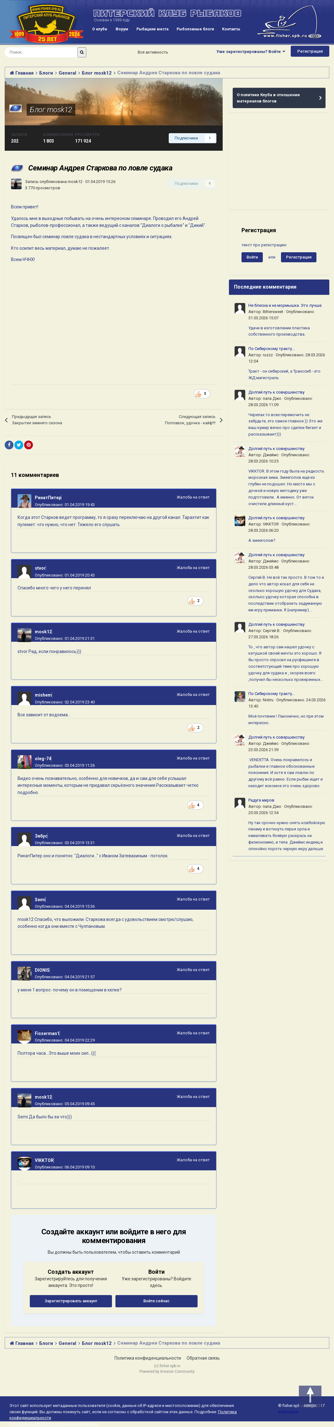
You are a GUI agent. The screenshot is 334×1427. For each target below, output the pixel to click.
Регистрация (310, 51)
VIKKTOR (44, 1160)
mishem (43, 695)
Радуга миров (261, 800)
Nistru (268, 700)
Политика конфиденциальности (147, 1358)
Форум (121, 29)
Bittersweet (273, 311)
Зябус (41, 836)
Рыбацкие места (152, 29)
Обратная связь (203, 1358)
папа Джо (272, 398)
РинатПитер (48, 497)
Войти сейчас (156, 1301)
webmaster (288, 1411)
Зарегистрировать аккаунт (71, 1301)
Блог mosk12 (51, 109)
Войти (252, 257)
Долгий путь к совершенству (276, 392)
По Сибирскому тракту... (271, 348)
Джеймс (270, 454)
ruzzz (268, 355)
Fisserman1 (47, 1033)
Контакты (231, 29)
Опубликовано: (65, 504)
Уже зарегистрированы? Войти (250, 51)
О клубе (99, 29)
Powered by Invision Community (167, 1371)
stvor (40, 568)
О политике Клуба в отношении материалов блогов (268, 97)
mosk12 (75, 181)
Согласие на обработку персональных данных (53, 1424)
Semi (40, 899)
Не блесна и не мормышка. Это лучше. (285, 305)
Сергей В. (271, 630)
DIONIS (42, 970)
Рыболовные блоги (195, 29)
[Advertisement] (279, 164)
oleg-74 (43, 758)
